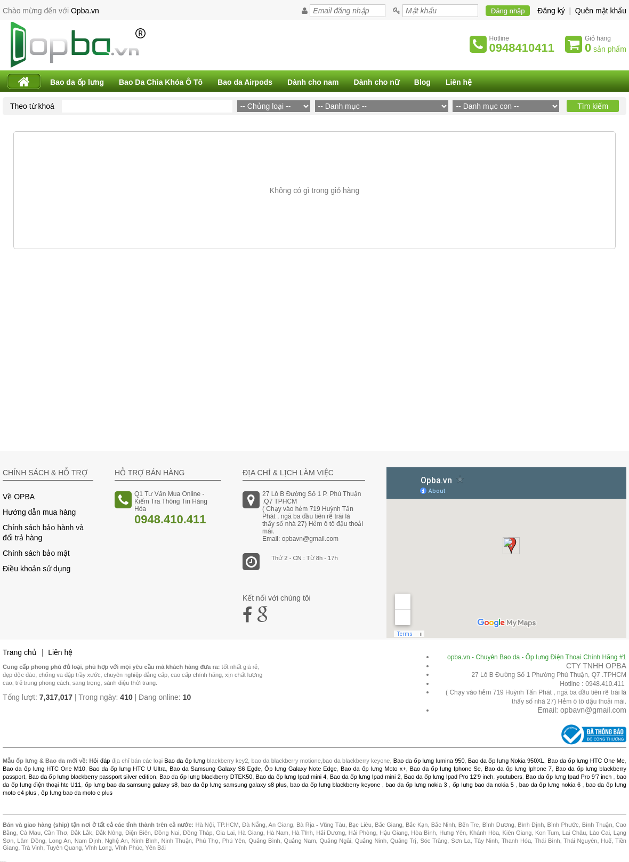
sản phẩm (605, 47)
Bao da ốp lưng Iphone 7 (518, 768)
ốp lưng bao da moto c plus (76, 792)
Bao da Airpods (244, 82)
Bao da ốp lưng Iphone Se (445, 768)
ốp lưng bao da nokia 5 (483, 784)
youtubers (509, 776)
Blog (422, 82)
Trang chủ (20, 652)
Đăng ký (551, 10)
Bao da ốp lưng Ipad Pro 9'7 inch (568, 776)
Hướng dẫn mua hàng (39, 512)
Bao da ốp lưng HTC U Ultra (127, 768)
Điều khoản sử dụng (36, 568)
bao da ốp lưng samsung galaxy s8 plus (234, 784)
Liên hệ (459, 82)
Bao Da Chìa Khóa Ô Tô (161, 82)
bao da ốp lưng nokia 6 (549, 784)
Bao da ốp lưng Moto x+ (373, 768)
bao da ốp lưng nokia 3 (416, 784)
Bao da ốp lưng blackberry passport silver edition (92, 776)
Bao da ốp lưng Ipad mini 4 (291, 776)
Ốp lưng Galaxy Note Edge (300, 768)
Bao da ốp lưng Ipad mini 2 (365, 776)
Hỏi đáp (99, 760)
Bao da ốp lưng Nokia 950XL (506, 760)
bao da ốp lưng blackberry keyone (335, 784)
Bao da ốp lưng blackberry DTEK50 (205, 776)
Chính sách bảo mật (36, 553)
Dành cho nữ (376, 82)
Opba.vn (85, 10)
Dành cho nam (312, 82)
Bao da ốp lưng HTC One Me (586, 760)
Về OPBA (19, 496)
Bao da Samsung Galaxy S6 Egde (215, 768)
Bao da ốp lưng (77, 82)
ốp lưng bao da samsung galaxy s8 (131, 784)
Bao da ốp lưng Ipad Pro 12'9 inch (449, 776)
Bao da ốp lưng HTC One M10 (44, 768)
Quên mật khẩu (600, 10)
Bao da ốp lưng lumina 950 (429, 760)
